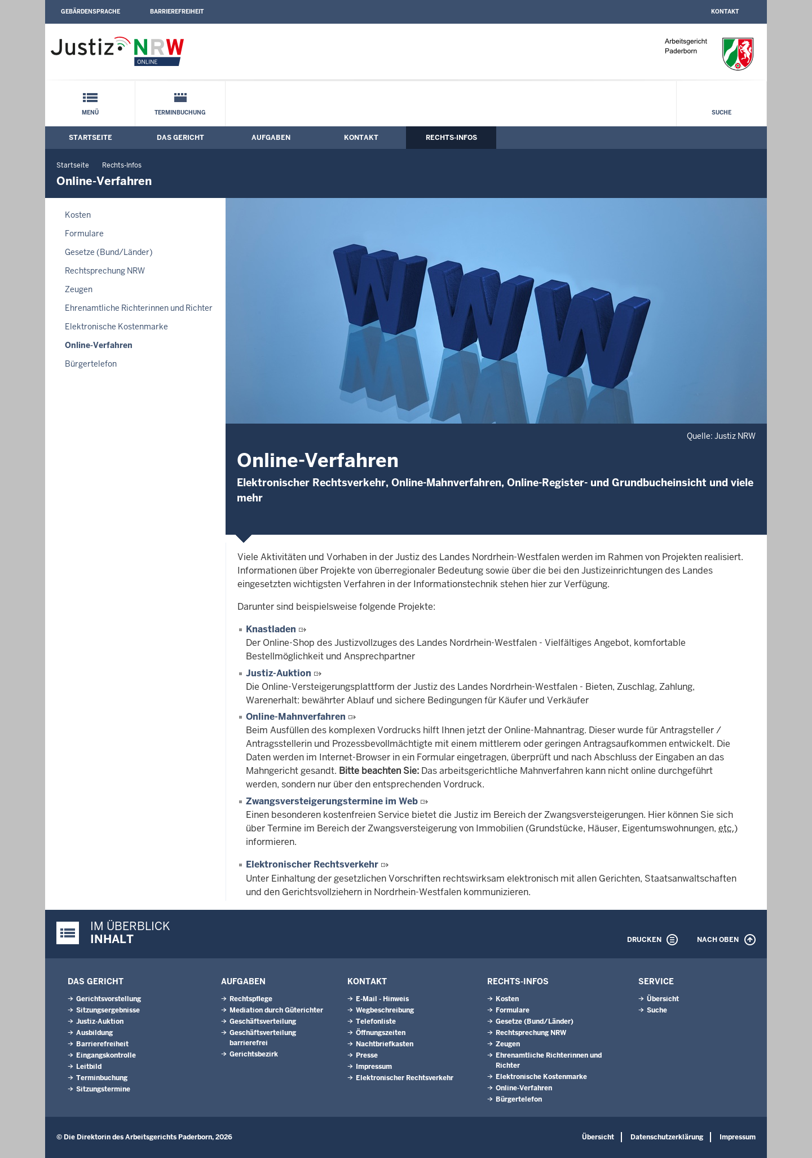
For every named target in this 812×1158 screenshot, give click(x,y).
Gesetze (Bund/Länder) (109, 252)
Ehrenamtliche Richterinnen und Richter (139, 308)
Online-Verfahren (99, 345)
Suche (721, 112)
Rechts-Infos (451, 137)
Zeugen (78, 289)
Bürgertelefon (91, 364)
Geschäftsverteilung (263, 1021)
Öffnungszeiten (380, 1032)
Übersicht (663, 998)
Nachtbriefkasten (384, 1044)
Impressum (374, 1066)
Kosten (78, 215)
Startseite (90, 137)
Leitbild (89, 1066)
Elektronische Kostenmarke (116, 327)
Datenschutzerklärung (666, 1137)
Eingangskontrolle (106, 1055)
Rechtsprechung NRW (105, 271)
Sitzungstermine (103, 1089)
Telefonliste (376, 1021)
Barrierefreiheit (177, 11)
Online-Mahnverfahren (297, 717)
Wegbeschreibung (385, 1010)
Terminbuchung (180, 112)
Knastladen (272, 629)
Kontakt (725, 11)
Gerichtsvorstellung (108, 998)
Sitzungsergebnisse (108, 1010)
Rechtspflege (251, 998)
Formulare (84, 233)
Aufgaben (270, 137)
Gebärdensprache (90, 11)
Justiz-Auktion (280, 673)
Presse (367, 1055)
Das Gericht (180, 137)
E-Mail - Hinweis (382, 998)
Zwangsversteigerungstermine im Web (333, 801)
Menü (90, 112)
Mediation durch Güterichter (276, 1010)
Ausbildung (94, 1032)
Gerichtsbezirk (254, 1054)
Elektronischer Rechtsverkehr (312, 864)
